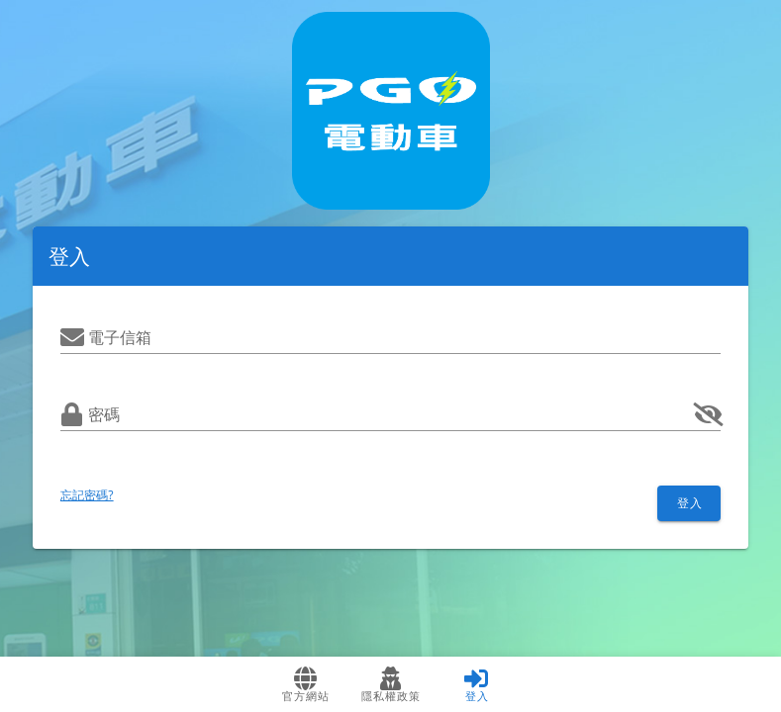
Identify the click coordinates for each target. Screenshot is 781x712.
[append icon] (709, 414)
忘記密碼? (87, 495)
